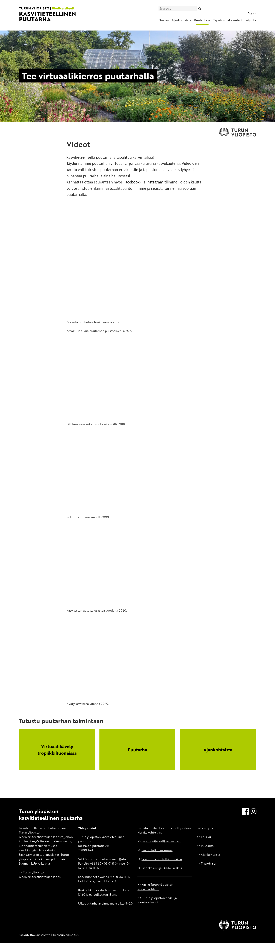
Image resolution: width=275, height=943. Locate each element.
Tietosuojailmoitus (66, 935)
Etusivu (164, 20)
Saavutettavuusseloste (34, 935)
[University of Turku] (237, 930)
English (251, 13)
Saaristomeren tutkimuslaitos (161, 859)
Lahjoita (250, 20)
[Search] (200, 8)
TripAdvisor (208, 863)
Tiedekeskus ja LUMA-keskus (161, 868)
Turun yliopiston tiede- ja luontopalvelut (157, 900)
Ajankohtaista (181, 20)
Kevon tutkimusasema (156, 850)
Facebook (132, 182)
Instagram (154, 182)
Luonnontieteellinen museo (160, 841)
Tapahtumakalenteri (227, 20)
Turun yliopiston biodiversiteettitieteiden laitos (40, 874)
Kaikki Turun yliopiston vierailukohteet (155, 886)
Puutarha (200, 20)
